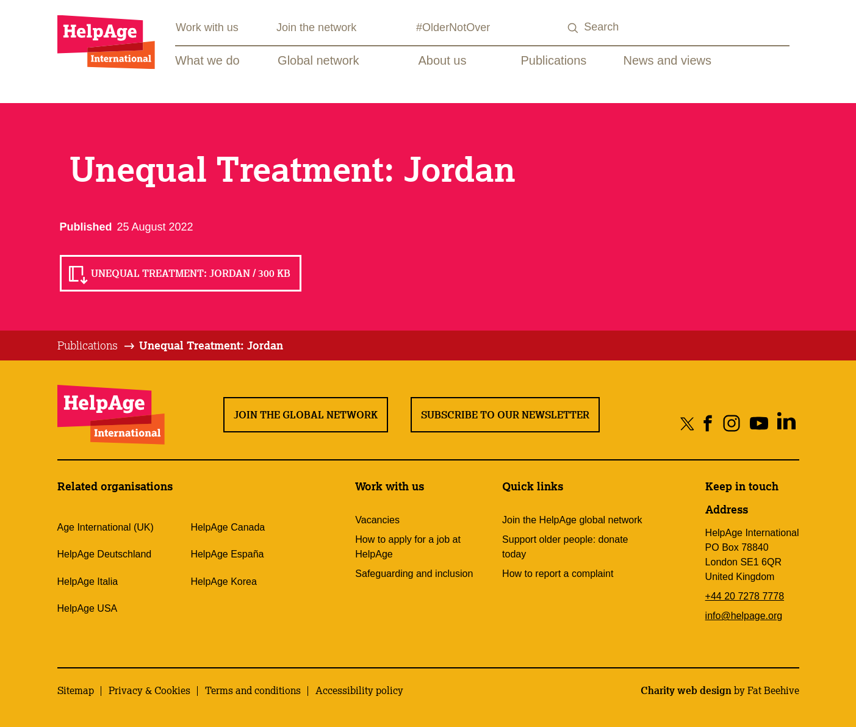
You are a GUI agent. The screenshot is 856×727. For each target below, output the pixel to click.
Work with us (207, 27)
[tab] (96, 345)
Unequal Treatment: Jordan (211, 345)
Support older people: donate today (565, 546)
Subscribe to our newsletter (505, 414)
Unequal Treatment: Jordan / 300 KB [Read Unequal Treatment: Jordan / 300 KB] (190, 273)
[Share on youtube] (759, 423)
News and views (668, 60)
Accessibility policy (359, 690)
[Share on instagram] (732, 423)
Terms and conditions (253, 690)
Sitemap (75, 690)
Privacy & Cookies (149, 690)
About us (443, 60)
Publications (554, 60)
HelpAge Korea (223, 581)
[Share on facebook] (708, 423)
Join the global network (306, 414)
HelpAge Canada (227, 527)
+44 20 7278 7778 (744, 596)
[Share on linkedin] (787, 423)
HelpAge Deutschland (104, 554)
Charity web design (686, 690)
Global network (318, 60)
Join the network (316, 27)
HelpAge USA (87, 608)
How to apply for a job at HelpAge (408, 546)
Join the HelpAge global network (572, 520)
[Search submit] (572, 28)
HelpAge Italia (87, 581)
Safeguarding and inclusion (414, 573)
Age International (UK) (105, 527)
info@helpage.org (744, 616)
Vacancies (377, 520)
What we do (207, 60)
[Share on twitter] (687, 423)
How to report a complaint (557, 573)
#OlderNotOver (453, 27)
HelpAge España (227, 554)
